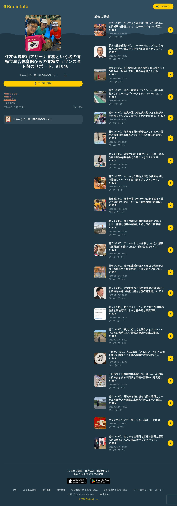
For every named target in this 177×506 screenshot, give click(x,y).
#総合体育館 (10, 99)
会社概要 (46, 490)
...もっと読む (10, 102)
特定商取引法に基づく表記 (84, 490)
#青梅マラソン (11, 94)
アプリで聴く (42, 83)
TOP (15, 490)
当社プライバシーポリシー (81, 494)
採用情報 (61, 490)
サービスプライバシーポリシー (148, 490)
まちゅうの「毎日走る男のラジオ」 (39, 75)
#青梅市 (8, 97)
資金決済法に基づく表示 (116, 490)
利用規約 (104, 494)
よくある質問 (29, 490)
